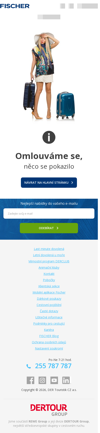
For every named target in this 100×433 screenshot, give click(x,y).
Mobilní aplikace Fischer (49, 292)
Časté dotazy (49, 311)
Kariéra (49, 330)
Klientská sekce (49, 286)
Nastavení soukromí (49, 348)
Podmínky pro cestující (49, 323)
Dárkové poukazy (49, 299)
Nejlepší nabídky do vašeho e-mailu (49, 203)
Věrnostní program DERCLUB (48, 261)
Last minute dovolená (49, 249)
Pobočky (49, 280)
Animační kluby (49, 267)
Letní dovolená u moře (49, 255)
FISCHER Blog (49, 336)
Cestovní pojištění (49, 305)
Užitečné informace (48, 317)
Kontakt (49, 274)
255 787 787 (52, 365)
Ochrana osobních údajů (49, 342)
